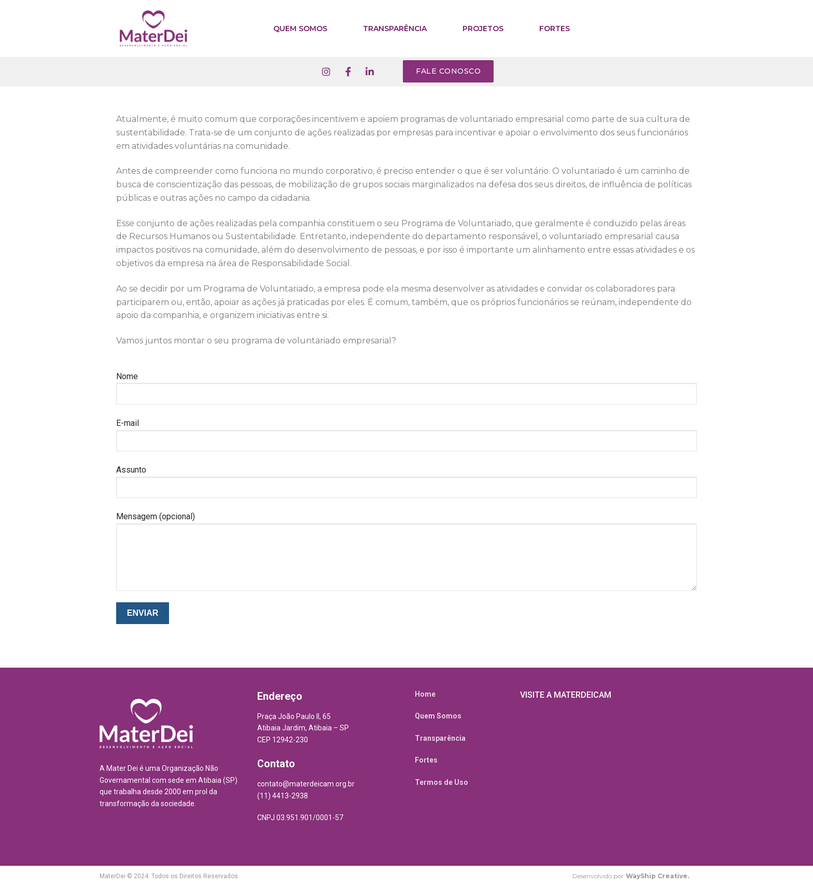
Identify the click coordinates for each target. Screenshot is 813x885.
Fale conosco (448, 71)
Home (425, 694)
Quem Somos (438, 716)
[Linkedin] (369, 71)
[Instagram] (326, 71)
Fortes (426, 760)
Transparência (440, 738)
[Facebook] (348, 71)
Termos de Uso (441, 782)
